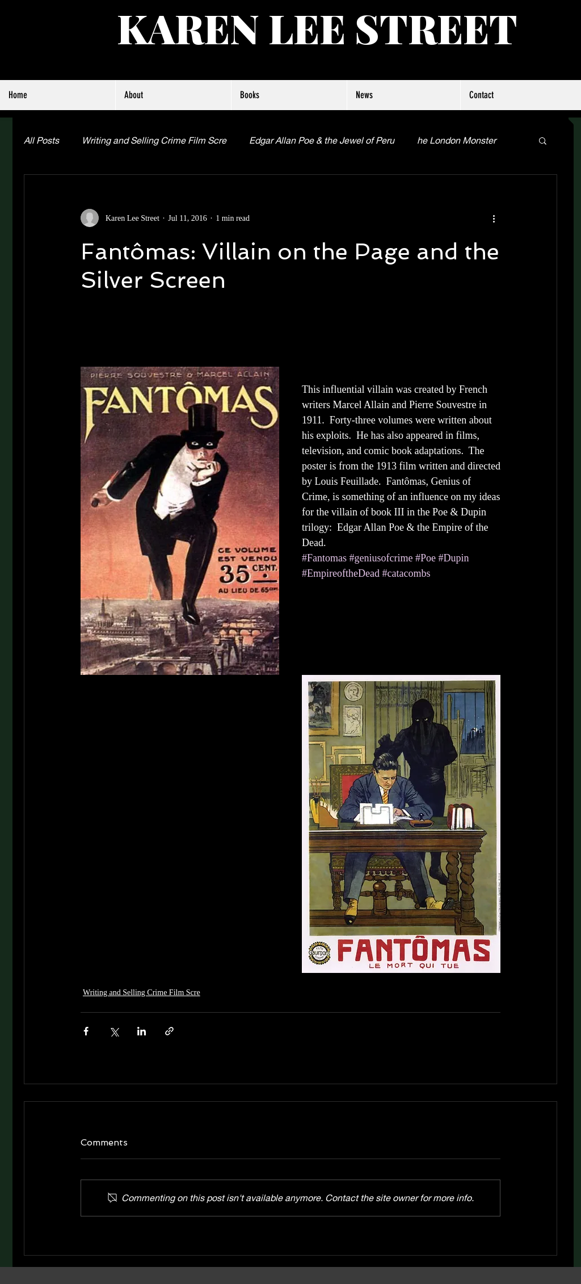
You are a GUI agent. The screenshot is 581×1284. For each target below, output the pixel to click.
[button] (542, 140)
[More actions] (493, 218)
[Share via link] (169, 1031)
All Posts (41, 140)
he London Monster (456, 140)
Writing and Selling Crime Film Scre (154, 140)
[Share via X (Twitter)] (113, 1031)
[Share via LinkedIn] (141, 1031)
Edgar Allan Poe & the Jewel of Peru (321, 140)
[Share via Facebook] (86, 1031)
